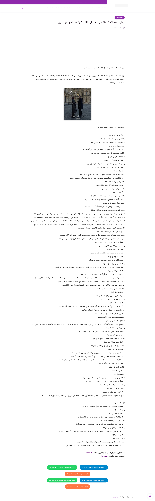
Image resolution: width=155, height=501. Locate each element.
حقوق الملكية (94, 2)
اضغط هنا (104, 456)
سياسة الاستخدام (77, 2)
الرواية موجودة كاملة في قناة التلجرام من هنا (94, 467)
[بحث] (21, 8)
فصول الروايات (100, 8)
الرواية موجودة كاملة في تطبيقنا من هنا (77, 474)
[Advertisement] (77, 44)
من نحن (86, 2)
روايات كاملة (91, 8)
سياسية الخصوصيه (65, 2)
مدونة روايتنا (116, 497)
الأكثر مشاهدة (81, 8)
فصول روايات (119, 17)
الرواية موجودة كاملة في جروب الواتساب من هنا (62, 467)
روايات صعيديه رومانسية (67, 8)
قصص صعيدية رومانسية (51, 8)
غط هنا (88, 452)
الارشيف (56, 2)
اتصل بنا (103, 2)
